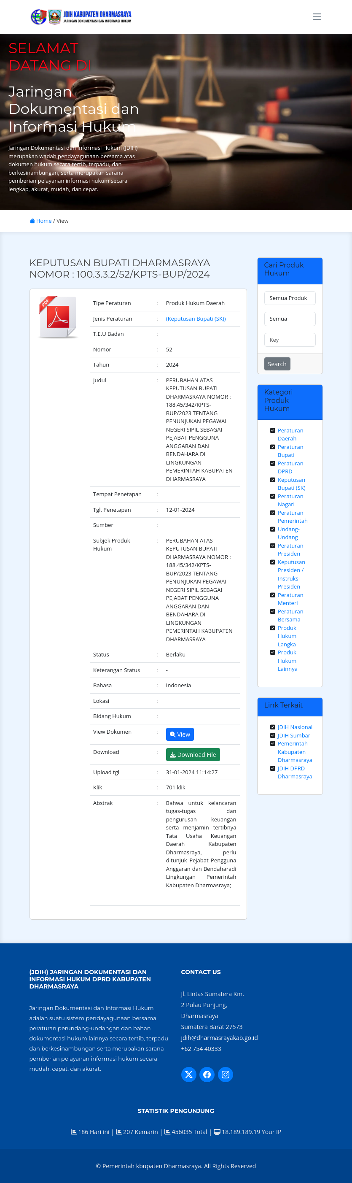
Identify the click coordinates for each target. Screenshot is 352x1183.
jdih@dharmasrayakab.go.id (219, 1038)
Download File (193, 755)
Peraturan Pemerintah (293, 517)
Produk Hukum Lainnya (288, 660)
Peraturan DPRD (291, 467)
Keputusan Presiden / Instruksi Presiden (291, 574)
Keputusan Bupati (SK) (292, 484)
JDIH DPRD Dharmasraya (295, 772)
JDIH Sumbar (294, 735)
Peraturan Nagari (291, 500)
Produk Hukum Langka (287, 636)
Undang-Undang (289, 533)
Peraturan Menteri (291, 599)
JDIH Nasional (295, 727)
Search (277, 364)
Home (41, 220)
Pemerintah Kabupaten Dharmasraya (295, 752)
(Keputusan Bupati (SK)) (196, 318)
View (180, 734)
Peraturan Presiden (291, 550)
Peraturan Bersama (291, 616)
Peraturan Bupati (291, 451)
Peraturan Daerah (291, 435)
